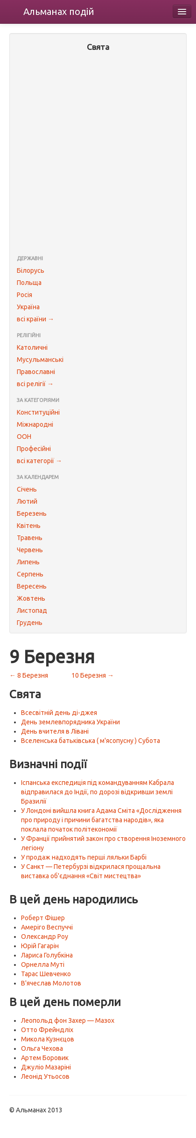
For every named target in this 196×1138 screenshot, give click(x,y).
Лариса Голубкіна (47, 955)
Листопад (32, 610)
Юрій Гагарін (40, 946)
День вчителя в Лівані (55, 731)
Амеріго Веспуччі (47, 927)
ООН (24, 436)
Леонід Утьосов (45, 1076)
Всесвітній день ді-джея (59, 712)
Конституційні (38, 412)
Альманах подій (58, 11)
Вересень (32, 586)
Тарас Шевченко (46, 974)
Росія (24, 294)
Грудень (29, 622)
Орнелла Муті (42, 964)
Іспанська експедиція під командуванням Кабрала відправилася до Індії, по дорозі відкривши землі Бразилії (97, 792)
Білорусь (30, 270)
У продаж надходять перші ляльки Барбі (84, 857)
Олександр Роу (44, 936)
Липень (28, 562)
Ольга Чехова (42, 1048)
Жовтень (31, 598)
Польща (29, 282)
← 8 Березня (28, 675)
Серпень (30, 574)
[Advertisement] (98, 154)
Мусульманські (40, 359)
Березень (32, 513)
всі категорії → (39, 461)
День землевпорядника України (70, 722)
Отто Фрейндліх (47, 1030)
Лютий (27, 501)
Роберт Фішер (43, 918)
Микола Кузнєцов (47, 1039)
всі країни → (35, 319)
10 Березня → (92, 675)
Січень (27, 489)
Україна (28, 307)
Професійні (34, 448)
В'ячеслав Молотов (51, 983)
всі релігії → (35, 384)
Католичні (32, 347)
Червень (30, 550)
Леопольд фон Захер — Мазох (67, 1020)
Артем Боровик (45, 1058)
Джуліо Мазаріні (46, 1067)
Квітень (29, 525)
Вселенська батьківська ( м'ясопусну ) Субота (90, 740)
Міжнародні (35, 424)
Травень (29, 537)
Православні (36, 371)
